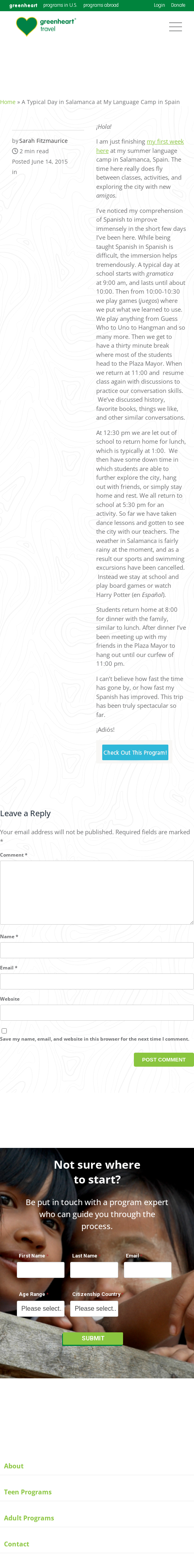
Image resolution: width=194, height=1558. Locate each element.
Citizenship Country (96, 1299)
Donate (178, 5)
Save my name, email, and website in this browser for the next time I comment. (94, 1047)
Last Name (84, 1260)
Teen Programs (28, 1492)
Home (8, 97)
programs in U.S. (60, 5)
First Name (32, 1260)
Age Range (32, 1299)
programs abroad (101, 5)
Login (159, 5)
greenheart (23, 5)
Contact (16, 1544)
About (14, 1466)
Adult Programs (29, 1518)
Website (10, 1007)
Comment (14, 850)
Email (9, 976)
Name (9, 944)
